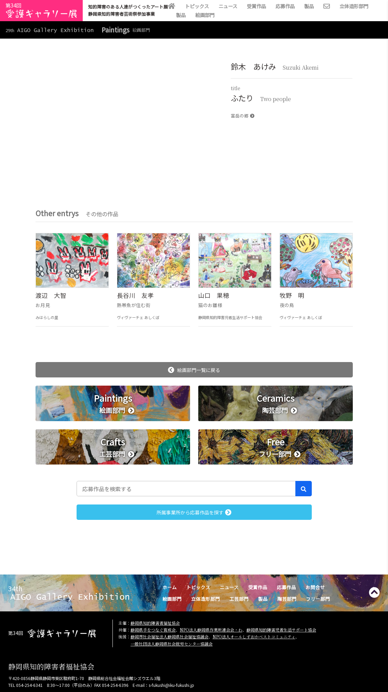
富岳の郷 (242, 115)
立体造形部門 (353, 6)
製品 (309, 6)
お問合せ (315, 587)
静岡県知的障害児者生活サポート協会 (281, 630)
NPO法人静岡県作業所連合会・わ (211, 630)
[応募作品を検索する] (186, 488)
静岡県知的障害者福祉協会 (155, 623)
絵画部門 (204, 14)
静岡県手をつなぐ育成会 (153, 630)
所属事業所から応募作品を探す (194, 512)
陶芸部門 (286, 598)
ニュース (227, 6)
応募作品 (285, 6)
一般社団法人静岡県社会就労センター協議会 (172, 644)
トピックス (197, 6)
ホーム (169, 587)
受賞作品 (256, 6)
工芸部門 (239, 598)
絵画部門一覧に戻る (194, 369)
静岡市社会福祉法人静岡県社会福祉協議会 (170, 636)
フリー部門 (318, 598)
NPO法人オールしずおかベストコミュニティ (254, 636)
